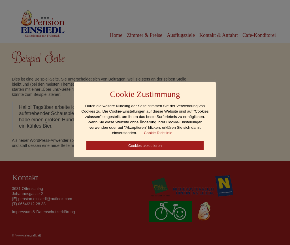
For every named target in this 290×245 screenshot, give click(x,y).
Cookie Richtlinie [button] (158, 133)
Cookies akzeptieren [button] (145, 145)
